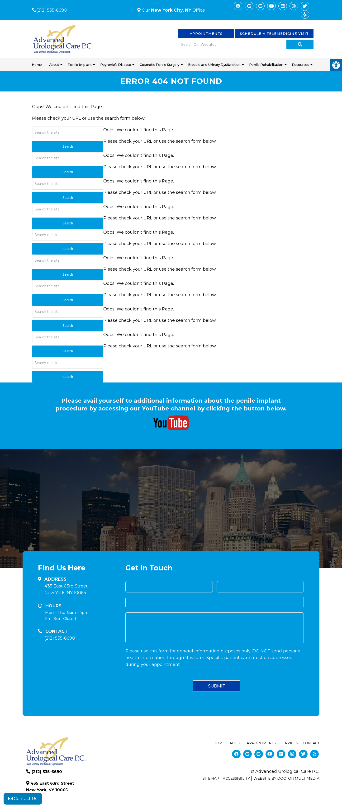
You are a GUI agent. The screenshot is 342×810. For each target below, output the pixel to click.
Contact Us (22, 800)
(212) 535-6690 (51, 10)
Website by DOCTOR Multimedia (286, 778)
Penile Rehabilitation (266, 65)
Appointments (206, 34)
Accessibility (236, 778)
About (54, 65)
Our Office (173, 10)
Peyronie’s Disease (115, 65)
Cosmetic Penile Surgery (160, 65)
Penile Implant (80, 65)
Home (37, 65)
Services (289, 743)
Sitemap (211, 778)
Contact (311, 743)
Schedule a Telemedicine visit (274, 34)
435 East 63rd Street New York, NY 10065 (66, 589)
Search (67, 377)
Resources (300, 65)
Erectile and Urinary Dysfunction (214, 65)
